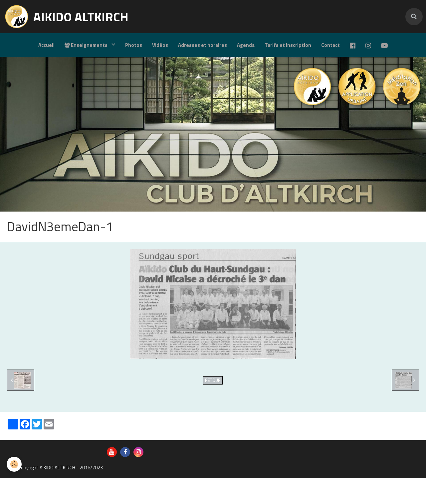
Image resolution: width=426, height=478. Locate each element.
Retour (213, 380)
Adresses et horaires (202, 45)
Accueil (46, 45)
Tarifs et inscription (288, 45)
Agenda (246, 45)
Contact (330, 45)
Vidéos (160, 45)
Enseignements (86, 45)
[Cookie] (14, 464)
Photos (133, 45)
